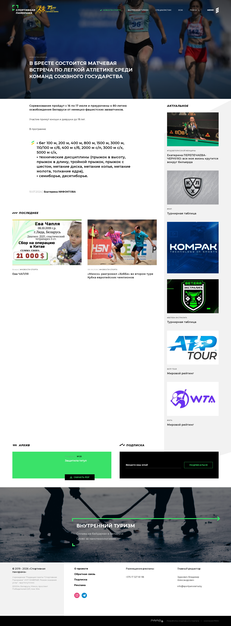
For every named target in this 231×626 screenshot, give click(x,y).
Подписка (80, 579)
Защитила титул (76, 460)
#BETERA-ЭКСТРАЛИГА (177, 318)
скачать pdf (81, 477)
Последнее (25, 213)
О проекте (81, 568)
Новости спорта (112, 10)
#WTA (169, 420)
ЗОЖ (180, 10)
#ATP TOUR (172, 369)
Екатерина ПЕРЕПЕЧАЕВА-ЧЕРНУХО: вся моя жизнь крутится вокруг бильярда (192, 159)
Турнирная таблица (181, 213)
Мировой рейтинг (180, 373)
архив (21, 445)
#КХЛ (169, 209)
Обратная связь (84, 574)
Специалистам (163, 10)
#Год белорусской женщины (181, 151)
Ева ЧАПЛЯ (20, 274)
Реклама (80, 585)
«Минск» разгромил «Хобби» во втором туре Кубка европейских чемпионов (120, 275)
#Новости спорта (29, 269)
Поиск (193, 10)
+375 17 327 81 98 (135, 577)
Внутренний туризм (138, 10)
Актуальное (177, 106)
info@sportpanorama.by (189, 586)
